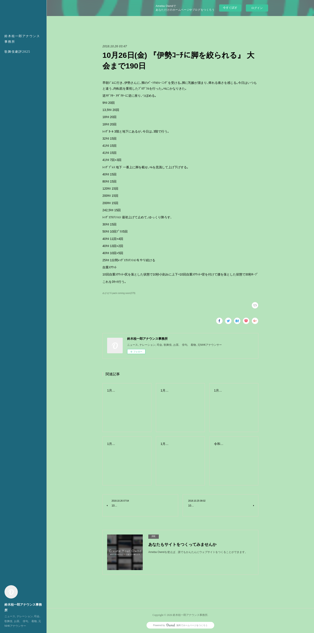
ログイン (257, 8)
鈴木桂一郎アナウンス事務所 (22, 38)
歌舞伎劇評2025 (17, 51)
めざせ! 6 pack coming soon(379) (118, 293)
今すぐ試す (230, 7)
